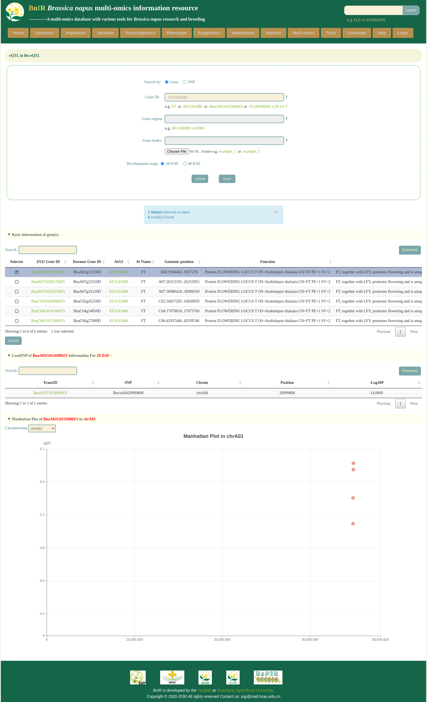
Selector (16, 262)
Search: (41, 250)
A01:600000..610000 (187, 128)
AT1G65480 (192, 106)
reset (227, 179)
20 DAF (172, 164)
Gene (174, 82)
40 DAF (194, 164)
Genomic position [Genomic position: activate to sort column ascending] (179, 262)
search (411, 10)
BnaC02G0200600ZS (48, 301)
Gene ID (152, 97)
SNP (191, 82)
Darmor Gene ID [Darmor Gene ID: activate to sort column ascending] (87, 262)
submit (200, 179)
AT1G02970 (375, 20)
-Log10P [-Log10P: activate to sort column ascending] (377, 383)
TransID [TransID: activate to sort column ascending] (50, 383)
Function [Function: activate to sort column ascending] (267, 262)
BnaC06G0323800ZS (226, 106)
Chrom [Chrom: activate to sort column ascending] (202, 383)
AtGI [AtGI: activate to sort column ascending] (118, 262)
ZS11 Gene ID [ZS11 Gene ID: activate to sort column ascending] (48, 262)
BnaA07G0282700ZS (48, 282)
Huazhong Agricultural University (245, 690)
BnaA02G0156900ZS (48, 272)
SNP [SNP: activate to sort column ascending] (128, 383)
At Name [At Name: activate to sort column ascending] (143, 262)
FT (174, 106)
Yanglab (204, 690)
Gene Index (152, 140)
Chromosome (16, 428)
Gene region (152, 119)
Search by (152, 82)
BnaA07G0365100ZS (48, 291)
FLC (357, 20)
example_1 (227, 151)
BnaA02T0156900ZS (50, 393)
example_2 (251, 151)
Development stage (142, 164)
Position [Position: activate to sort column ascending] (287, 383)
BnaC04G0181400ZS (48, 311)
